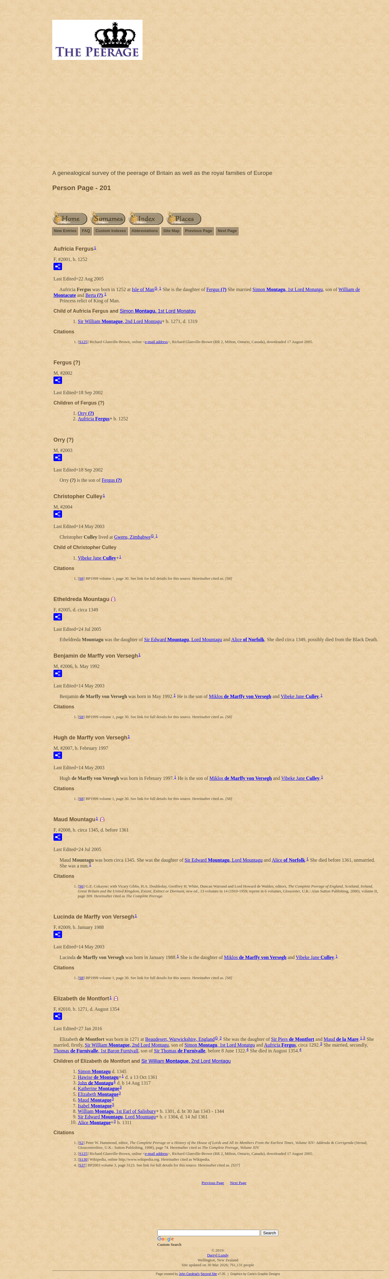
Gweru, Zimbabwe (132, 537)
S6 (81, 886)
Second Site (209, 1274)
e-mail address (156, 341)
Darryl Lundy (218, 1255)
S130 (83, 1159)
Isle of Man (143, 289)
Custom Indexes (110, 230)
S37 (82, 1165)
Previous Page (198, 230)
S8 (81, 578)
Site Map (171, 230)
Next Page (227, 230)
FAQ (86, 230)
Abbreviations (145, 230)
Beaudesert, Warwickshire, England (180, 1039)
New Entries (65, 230)
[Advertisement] (218, 116)
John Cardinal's (189, 1274)
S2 (81, 1142)
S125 (83, 341)
